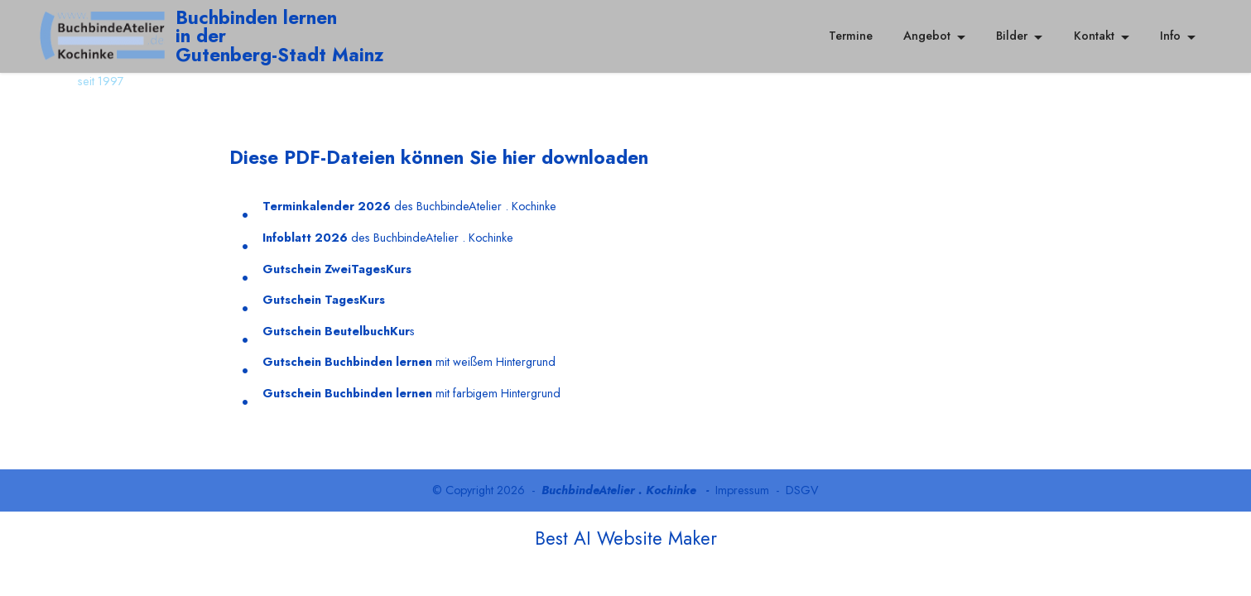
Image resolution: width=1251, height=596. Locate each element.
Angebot (926, 35)
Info (1170, 35)
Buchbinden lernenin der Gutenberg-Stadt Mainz (280, 36)
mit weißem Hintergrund (409, 361)
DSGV (802, 490)
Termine (851, 35)
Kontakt (1094, 35)
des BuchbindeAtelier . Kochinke (409, 206)
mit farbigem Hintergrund (411, 393)
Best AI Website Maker (626, 538)
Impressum (742, 490)
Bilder (1011, 35)
